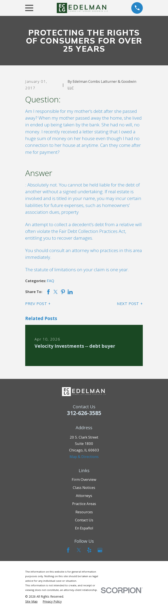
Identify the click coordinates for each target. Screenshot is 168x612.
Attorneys (84, 495)
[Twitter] (78, 550)
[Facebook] (68, 550)
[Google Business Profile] (99, 550)
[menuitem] (31, 601)
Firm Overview (84, 479)
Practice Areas (84, 503)
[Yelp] (89, 550)
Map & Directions (84, 456)
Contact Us (84, 519)
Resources (84, 511)
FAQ (50, 280)
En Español (84, 528)
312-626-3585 (84, 413)
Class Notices (84, 487)
